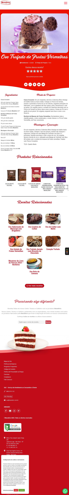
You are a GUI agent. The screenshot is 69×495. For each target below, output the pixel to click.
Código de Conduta (9, 369)
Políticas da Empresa (10, 364)
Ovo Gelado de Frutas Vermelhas (16, 266)
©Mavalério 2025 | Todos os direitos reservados (18, 418)
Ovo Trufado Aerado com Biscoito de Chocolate (35, 267)
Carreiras (6, 374)
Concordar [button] (21, 490)
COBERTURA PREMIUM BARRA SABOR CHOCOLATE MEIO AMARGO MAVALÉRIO (47, 187)
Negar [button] (16, 490)
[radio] (28, 71)
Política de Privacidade (11, 485)
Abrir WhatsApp (8, 396)
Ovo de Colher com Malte (53, 243)
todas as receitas (29, 310)
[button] (26, 84)
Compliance (7, 377)
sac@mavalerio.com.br (12, 400)
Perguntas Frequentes (10, 366)
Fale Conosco (8, 379)
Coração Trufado (53, 265)
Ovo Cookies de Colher (34, 243)
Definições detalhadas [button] (8, 490)
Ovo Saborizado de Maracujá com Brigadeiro (16, 244)
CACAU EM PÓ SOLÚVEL (9, 184)
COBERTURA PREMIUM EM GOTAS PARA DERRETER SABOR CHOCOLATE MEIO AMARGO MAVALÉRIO (60, 188)
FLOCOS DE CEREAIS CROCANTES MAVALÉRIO (34, 185)
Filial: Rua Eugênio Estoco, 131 (14, 451)
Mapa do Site (8, 361)
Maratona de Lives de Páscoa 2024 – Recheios (16, 278)
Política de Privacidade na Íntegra (14, 372)
